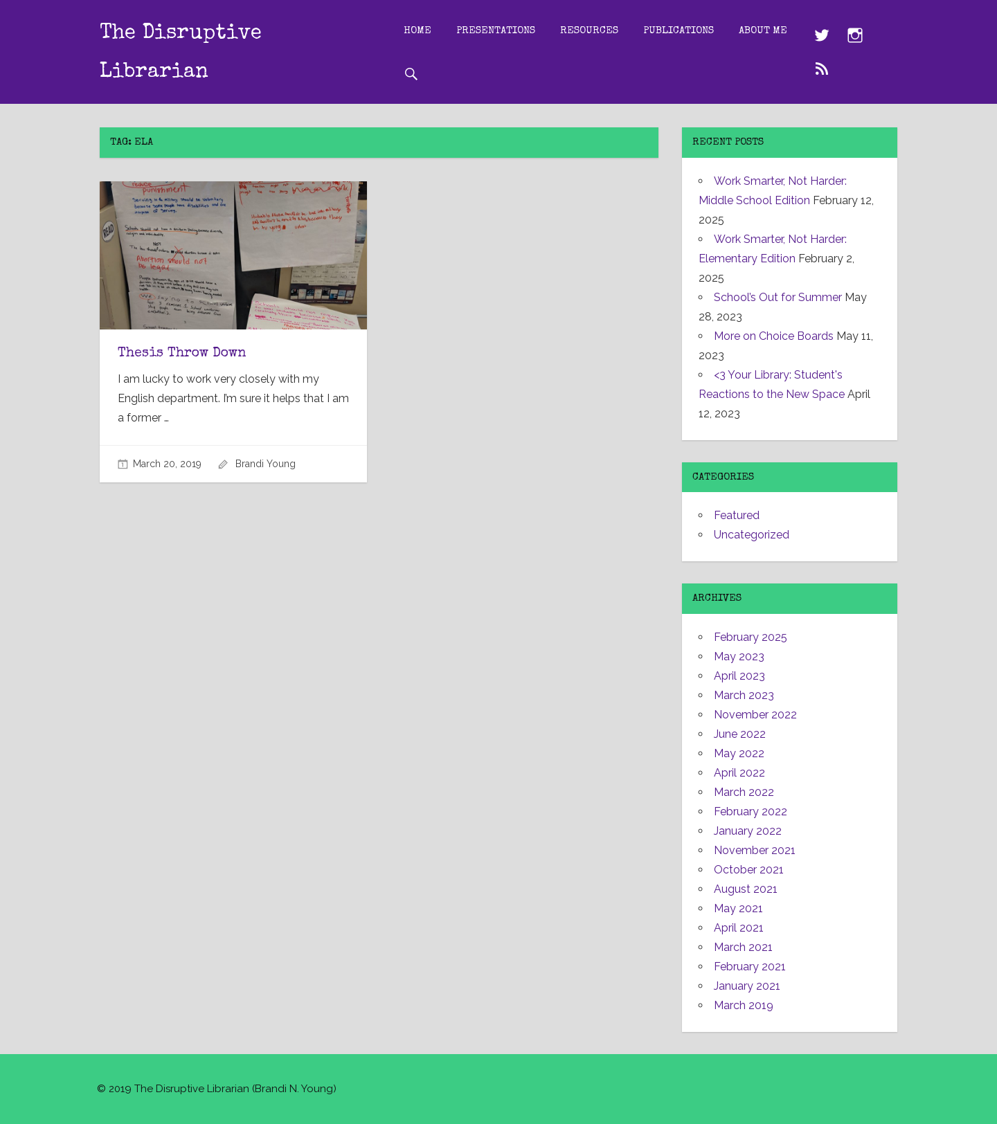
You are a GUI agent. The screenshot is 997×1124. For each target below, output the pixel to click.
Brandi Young (265, 463)
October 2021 (749, 869)
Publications (690, 30)
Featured (737, 515)
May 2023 (739, 656)
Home (429, 30)
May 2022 (739, 753)
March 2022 (744, 792)
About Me (439, 73)
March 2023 (744, 695)
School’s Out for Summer (778, 297)
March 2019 (743, 1005)
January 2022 (748, 830)
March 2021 (743, 947)
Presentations (507, 30)
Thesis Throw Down (183, 354)
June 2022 (740, 734)
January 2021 (747, 985)
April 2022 (739, 772)
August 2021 (746, 889)
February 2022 (750, 811)
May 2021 (738, 908)
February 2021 (750, 966)
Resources (601, 30)
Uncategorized (751, 534)
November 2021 (755, 850)
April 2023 (739, 675)
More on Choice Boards (774, 336)
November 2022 (755, 714)
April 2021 (739, 927)
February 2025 (750, 637)
